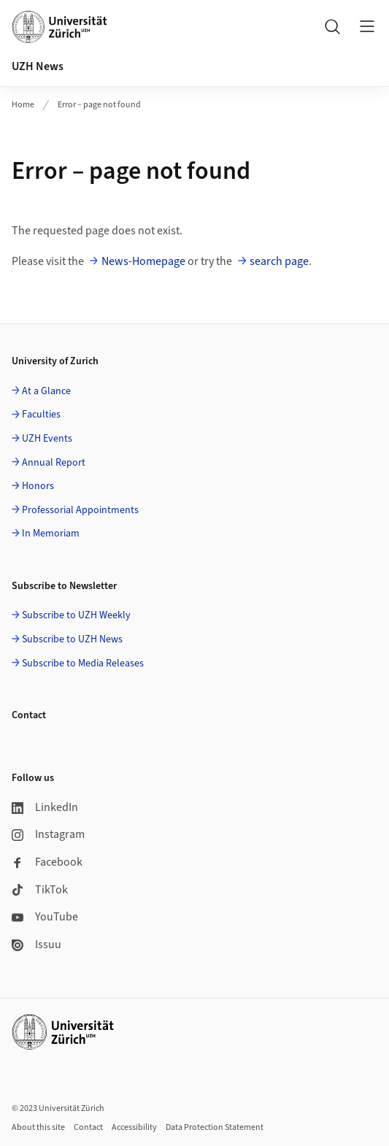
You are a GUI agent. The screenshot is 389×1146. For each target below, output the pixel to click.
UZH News (37, 66)
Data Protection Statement (214, 1127)
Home (23, 105)
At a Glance (46, 391)
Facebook (47, 862)
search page (279, 261)
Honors (38, 486)
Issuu (36, 945)
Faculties (41, 414)
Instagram (48, 834)
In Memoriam (51, 533)
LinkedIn (45, 807)
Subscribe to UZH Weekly (76, 615)
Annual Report (53, 462)
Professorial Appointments (80, 510)
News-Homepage (143, 261)
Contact (88, 1127)
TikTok (40, 890)
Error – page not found (99, 105)
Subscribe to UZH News (72, 639)
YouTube (45, 917)
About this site (38, 1127)
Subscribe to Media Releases (83, 663)
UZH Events (47, 438)
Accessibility (134, 1127)
